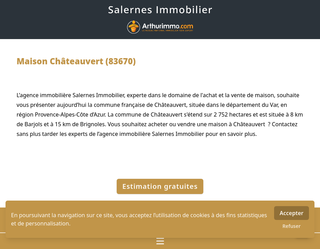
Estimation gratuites (160, 186)
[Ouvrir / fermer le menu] (160, 241)
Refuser (291, 226)
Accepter (291, 213)
